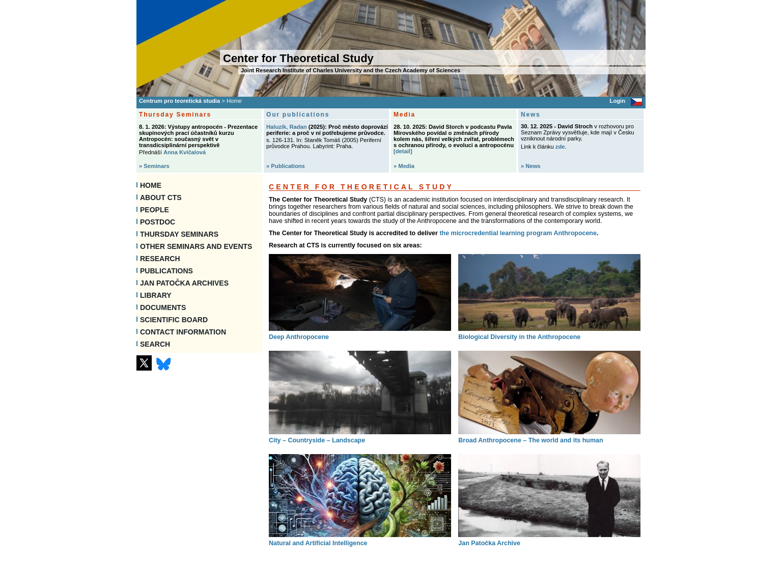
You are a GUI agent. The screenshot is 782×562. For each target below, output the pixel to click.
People (154, 210)
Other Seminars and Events (196, 246)
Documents (163, 307)
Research (160, 259)
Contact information (183, 332)
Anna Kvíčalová (184, 152)
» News (531, 166)
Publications (166, 271)
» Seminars (154, 166)
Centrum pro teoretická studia (179, 101)
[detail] (403, 151)
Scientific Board (174, 320)
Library (156, 295)
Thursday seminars (179, 234)
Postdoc (157, 222)
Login (617, 101)
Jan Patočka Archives (184, 283)
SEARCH (155, 344)
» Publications (285, 166)
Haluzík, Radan (286, 127)
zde (560, 147)
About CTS (161, 197)
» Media (404, 166)
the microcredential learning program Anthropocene (518, 233)
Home (150, 185)
